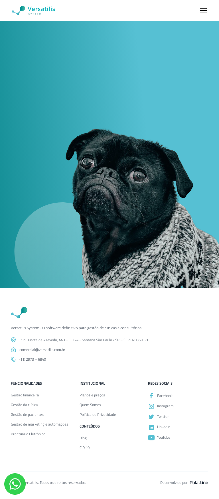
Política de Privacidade (98, 414)
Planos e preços (92, 395)
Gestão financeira (25, 395)
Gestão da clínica (24, 405)
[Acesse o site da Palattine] (199, 482)
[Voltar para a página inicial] (19, 312)
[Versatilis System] (33, 10)
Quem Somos (90, 405)
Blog (83, 438)
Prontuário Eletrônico (28, 434)
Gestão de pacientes (27, 414)
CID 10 (85, 447)
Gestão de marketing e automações (39, 424)
